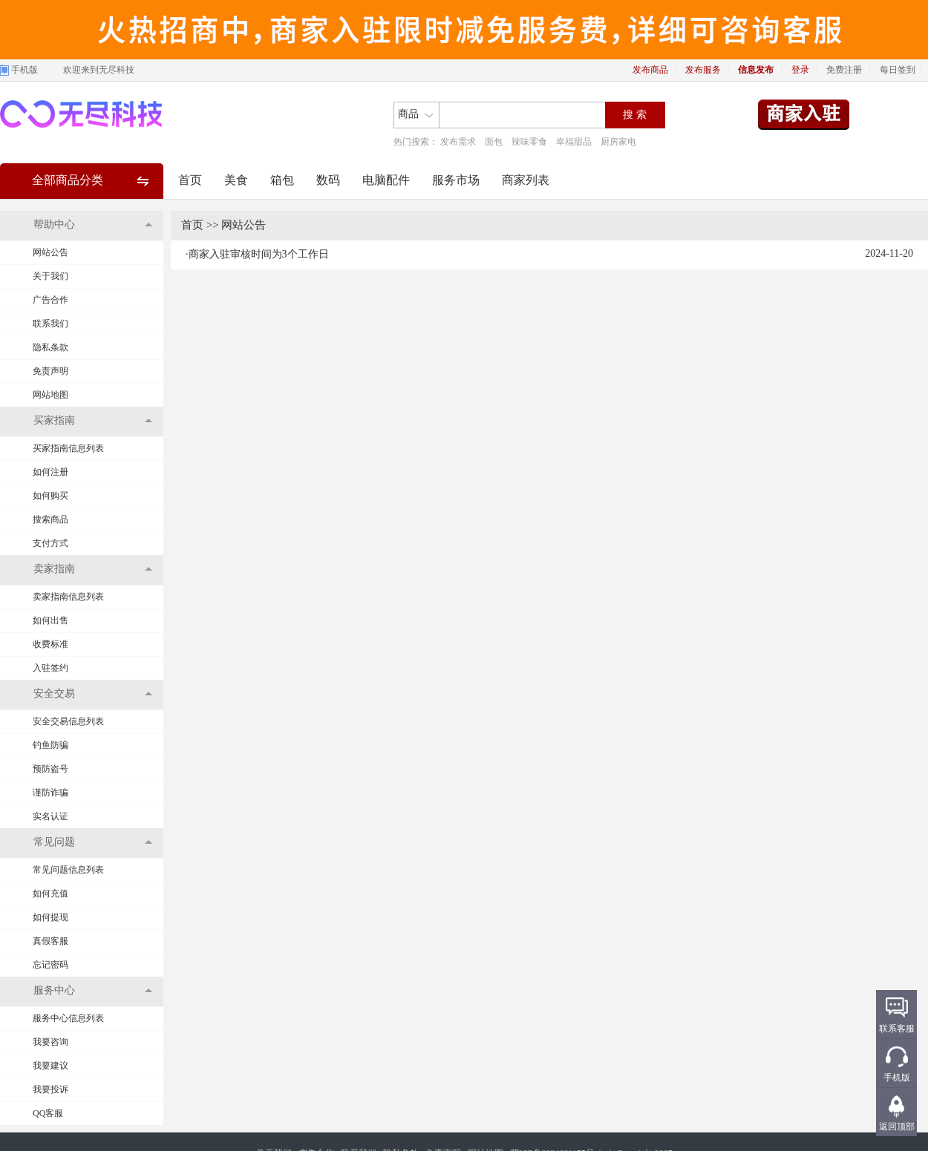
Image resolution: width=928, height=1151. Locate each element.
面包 (494, 142)
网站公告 (50, 252)
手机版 (24, 70)
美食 (236, 180)
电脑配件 (386, 180)
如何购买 (50, 496)
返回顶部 (897, 1126)
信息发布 (756, 70)
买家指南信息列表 (68, 448)
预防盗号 (50, 769)
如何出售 (50, 620)
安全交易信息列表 (68, 721)
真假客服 (50, 941)
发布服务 (703, 70)
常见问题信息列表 (68, 870)
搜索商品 (50, 519)
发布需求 (458, 142)
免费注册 (844, 70)
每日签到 (897, 70)
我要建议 (50, 1065)
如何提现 (50, 917)
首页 (190, 180)
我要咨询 (50, 1042)
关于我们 (50, 276)
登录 (800, 70)
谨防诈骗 (50, 792)
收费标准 (50, 644)
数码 (328, 180)
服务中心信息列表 (68, 1018)
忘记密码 (50, 965)
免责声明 (50, 371)
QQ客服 (48, 1113)
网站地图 (50, 395)
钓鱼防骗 (50, 745)
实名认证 (50, 816)
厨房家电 (618, 142)
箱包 (282, 180)
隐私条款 (50, 347)
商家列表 (525, 180)
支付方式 (50, 543)
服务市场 (456, 180)
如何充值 (50, 893)
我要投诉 (50, 1089)
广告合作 (50, 300)
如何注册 (50, 472)
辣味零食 (529, 142)
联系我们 (50, 323)
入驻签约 (50, 668)
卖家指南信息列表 (68, 596)
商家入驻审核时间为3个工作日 (259, 254)
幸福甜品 (574, 142)
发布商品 (650, 70)
